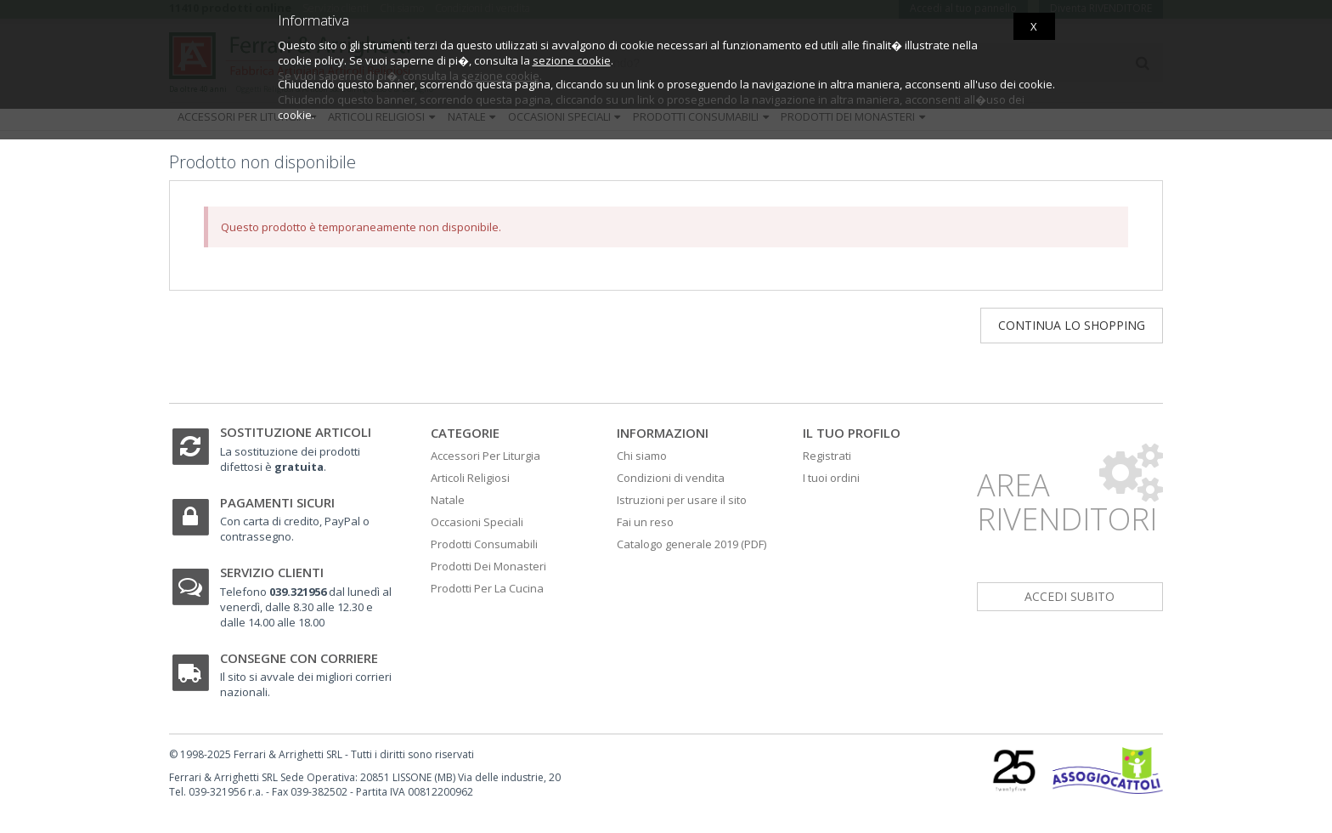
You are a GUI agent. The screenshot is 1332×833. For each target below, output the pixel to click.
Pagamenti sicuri (277, 502)
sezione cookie (572, 60)
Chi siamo (642, 455)
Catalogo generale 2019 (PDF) (691, 544)
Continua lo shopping (1071, 325)
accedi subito (1069, 596)
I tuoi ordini (831, 477)
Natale (448, 499)
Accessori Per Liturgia (485, 455)
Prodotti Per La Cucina (487, 588)
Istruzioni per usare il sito (682, 499)
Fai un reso (645, 522)
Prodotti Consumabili (484, 544)
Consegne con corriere (299, 657)
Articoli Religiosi (470, 477)
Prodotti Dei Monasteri (488, 566)
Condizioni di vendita (671, 477)
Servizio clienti (272, 572)
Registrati (827, 455)
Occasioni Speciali (477, 522)
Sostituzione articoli (295, 431)
